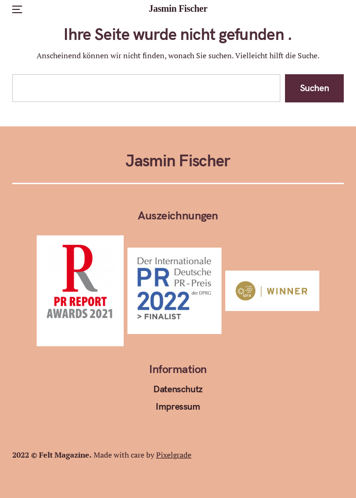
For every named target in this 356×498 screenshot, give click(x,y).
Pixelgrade (173, 455)
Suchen (314, 87)
